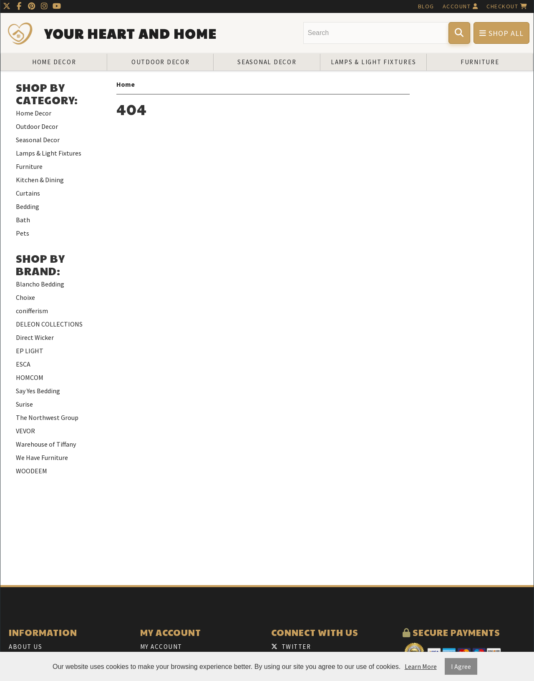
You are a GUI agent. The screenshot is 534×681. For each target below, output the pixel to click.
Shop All (501, 33)
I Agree (461, 666)
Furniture (480, 62)
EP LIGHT (29, 351)
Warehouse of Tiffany (46, 444)
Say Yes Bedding (38, 391)
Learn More (421, 666)
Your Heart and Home (130, 33)
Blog (426, 6)
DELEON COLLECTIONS (49, 324)
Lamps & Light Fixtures (373, 62)
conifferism (32, 311)
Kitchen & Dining (40, 180)
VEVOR (25, 431)
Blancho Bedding (40, 284)
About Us (25, 647)
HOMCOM (29, 377)
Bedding (27, 206)
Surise (24, 404)
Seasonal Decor (267, 62)
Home (125, 84)
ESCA (23, 364)
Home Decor (54, 62)
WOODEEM (31, 471)
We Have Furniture (42, 457)
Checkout (506, 6)
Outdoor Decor (160, 62)
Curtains (28, 193)
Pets (22, 233)
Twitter (291, 647)
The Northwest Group (47, 417)
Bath (23, 220)
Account (461, 6)
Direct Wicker (35, 337)
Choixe (25, 297)
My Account (161, 647)
